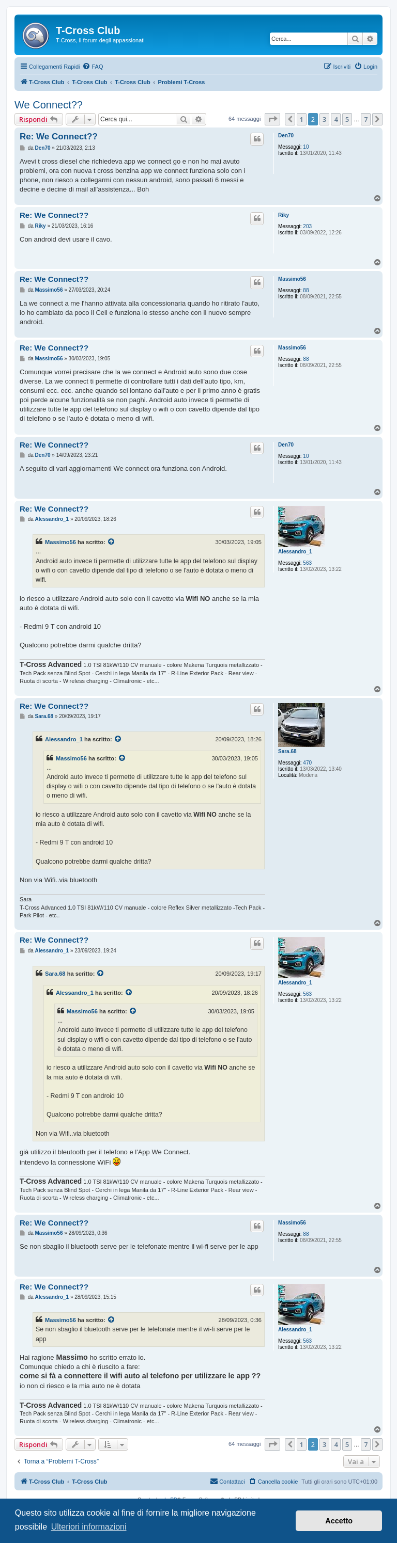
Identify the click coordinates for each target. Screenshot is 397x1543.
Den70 (286, 135)
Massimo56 (292, 279)
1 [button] (301, 119)
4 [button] (336, 119)
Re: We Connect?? (59, 136)
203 (307, 226)
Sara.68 (287, 751)
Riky (283, 215)
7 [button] (366, 119)
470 (307, 763)
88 (306, 290)
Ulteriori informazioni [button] (89, 1526)
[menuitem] (92, 66)
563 (307, 563)
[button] (272, 119)
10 (306, 147)
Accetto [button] (339, 1521)
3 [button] (324, 119)
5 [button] (347, 119)
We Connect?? (48, 104)
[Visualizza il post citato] (111, 542)
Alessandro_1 (295, 551)
